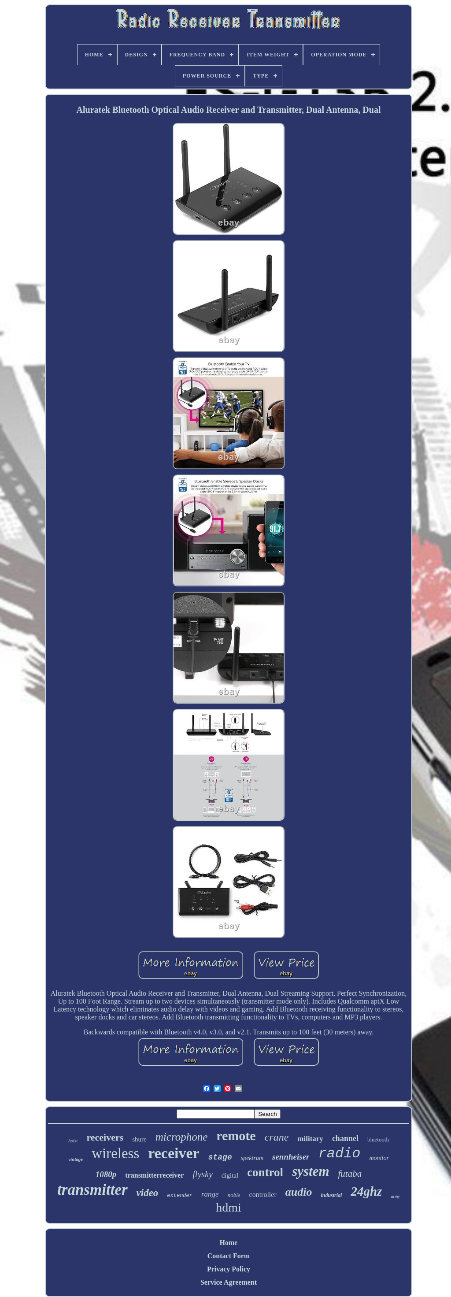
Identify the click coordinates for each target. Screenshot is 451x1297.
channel (345, 1138)
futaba (350, 1173)
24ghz (366, 1191)
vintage (75, 1159)
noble (234, 1195)
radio (339, 1153)
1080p (106, 1174)
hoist (73, 1140)
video (148, 1192)
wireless (115, 1153)
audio (298, 1192)
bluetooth (378, 1139)
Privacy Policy (228, 1269)
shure (139, 1139)
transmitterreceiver (154, 1175)
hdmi (228, 1207)
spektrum (252, 1158)
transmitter (92, 1189)
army (395, 1196)
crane (277, 1137)
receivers (104, 1137)
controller (263, 1194)
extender (179, 1196)
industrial (331, 1195)
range (210, 1194)
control (265, 1172)
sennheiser (290, 1156)
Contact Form (228, 1256)
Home (229, 1242)
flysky (202, 1174)
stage (220, 1157)
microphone (181, 1137)
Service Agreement (228, 1282)
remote (235, 1135)
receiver (173, 1153)
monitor (379, 1158)
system (310, 1171)
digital (230, 1175)
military (310, 1138)
